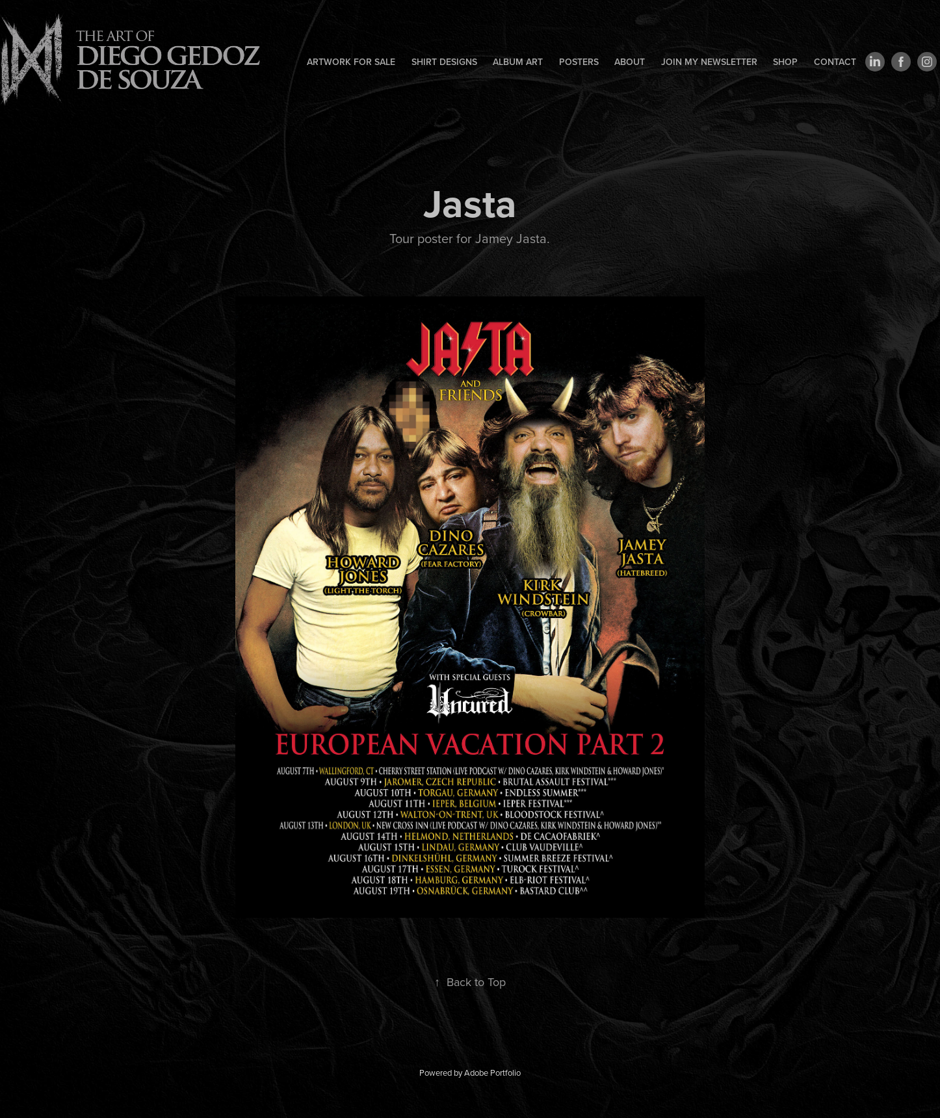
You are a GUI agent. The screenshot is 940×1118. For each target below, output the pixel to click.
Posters (579, 61)
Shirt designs (444, 61)
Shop (785, 61)
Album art (518, 61)
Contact (835, 61)
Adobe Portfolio (492, 1072)
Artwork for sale (351, 61)
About (629, 61)
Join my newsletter (709, 61)
